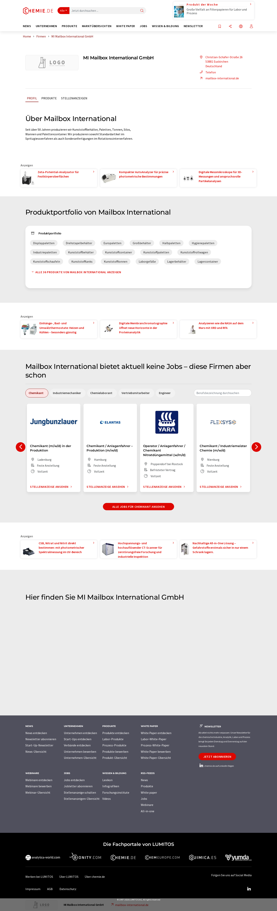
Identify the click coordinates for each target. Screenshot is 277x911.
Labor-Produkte (112, 739)
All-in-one (147, 811)
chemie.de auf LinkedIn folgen (216, 765)
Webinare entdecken (38, 780)
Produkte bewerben (115, 751)
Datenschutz (67, 889)
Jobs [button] (143, 26)
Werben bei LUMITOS (39, 877)
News (144, 780)
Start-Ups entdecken (77, 739)
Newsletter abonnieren (40, 739)
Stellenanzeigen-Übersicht (82, 799)
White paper (149, 792)
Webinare (147, 805)
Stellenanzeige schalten (80, 792)
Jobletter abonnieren (78, 786)
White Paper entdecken (156, 733)
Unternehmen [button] (46, 26)
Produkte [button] (69, 26)
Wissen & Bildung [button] (165, 26)
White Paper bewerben (156, 751)
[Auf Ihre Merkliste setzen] (219, 26)
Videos (106, 799)
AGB (50, 889)
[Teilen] (230, 26)
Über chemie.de (95, 877)
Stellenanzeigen (74, 98)
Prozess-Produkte (114, 745)
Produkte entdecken (115, 733)
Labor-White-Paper (153, 739)
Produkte (49, 98)
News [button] (27, 26)
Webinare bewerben (38, 786)
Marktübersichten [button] (97, 26)
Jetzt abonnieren (217, 756)
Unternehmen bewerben (80, 751)
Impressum (32, 889)
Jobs (144, 799)
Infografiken (110, 786)
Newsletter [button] (193, 26)
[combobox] (223, 393)
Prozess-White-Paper (155, 745)
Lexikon (107, 780)
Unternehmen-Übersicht (80, 758)
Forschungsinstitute (115, 792)
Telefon (207, 72)
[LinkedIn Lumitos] (249, 889)
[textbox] (222, 393)
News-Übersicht (36, 751)
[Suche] (142, 11)
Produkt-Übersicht (114, 758)
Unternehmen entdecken (80, 733)
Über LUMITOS (68, 877)
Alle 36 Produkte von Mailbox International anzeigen (75, 272)
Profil (32, 98)
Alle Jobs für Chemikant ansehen (138, 507)
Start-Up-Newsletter (39, 745)
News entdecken (36, 733)
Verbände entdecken (77, 745)
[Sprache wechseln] (241, 26)
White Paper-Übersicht (156, 758)
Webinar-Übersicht (37, 792)
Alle (62, 10)
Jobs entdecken (74, 780)
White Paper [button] (125, 26)
